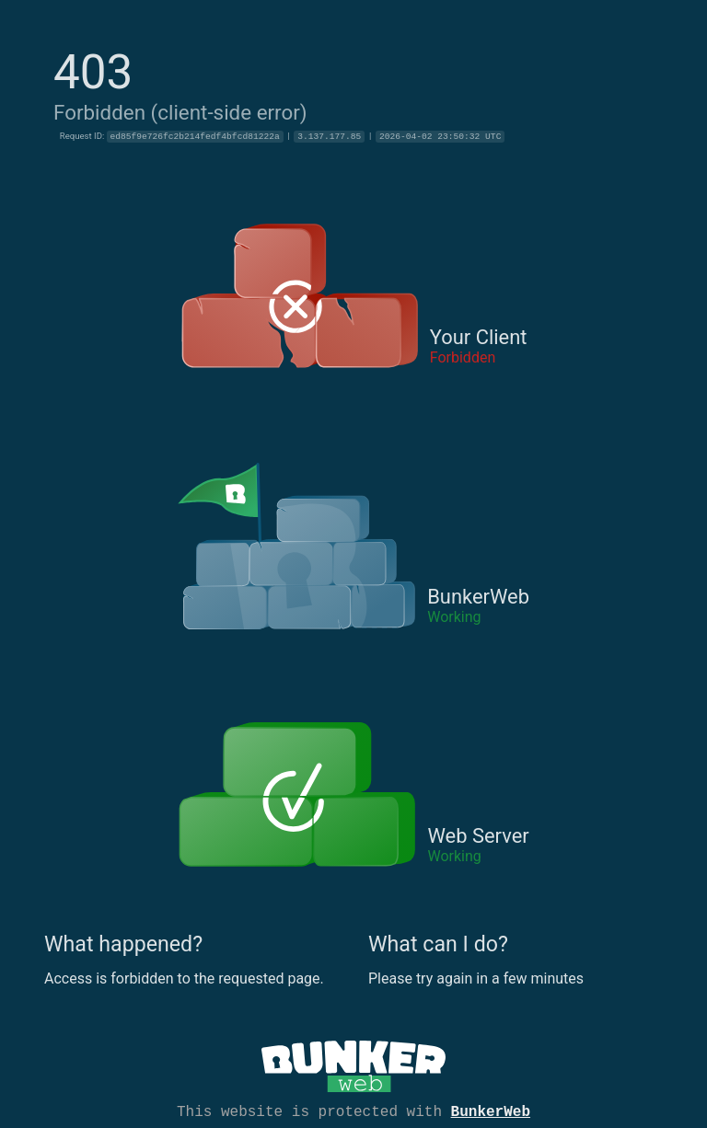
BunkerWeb (490, 1110)
